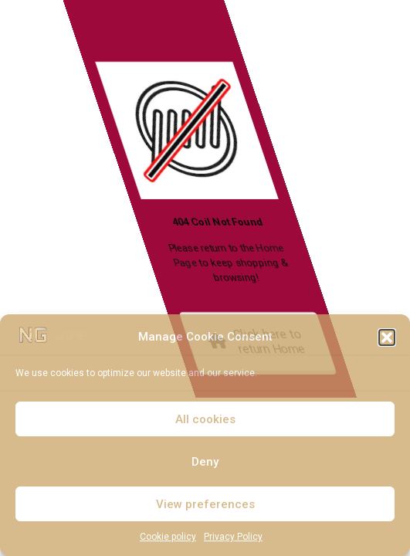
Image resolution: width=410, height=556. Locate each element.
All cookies (205, 419)
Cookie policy (168, 536)
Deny (205, 462)
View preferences (205, 504)
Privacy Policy (233, 536)
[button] (387, 337)
